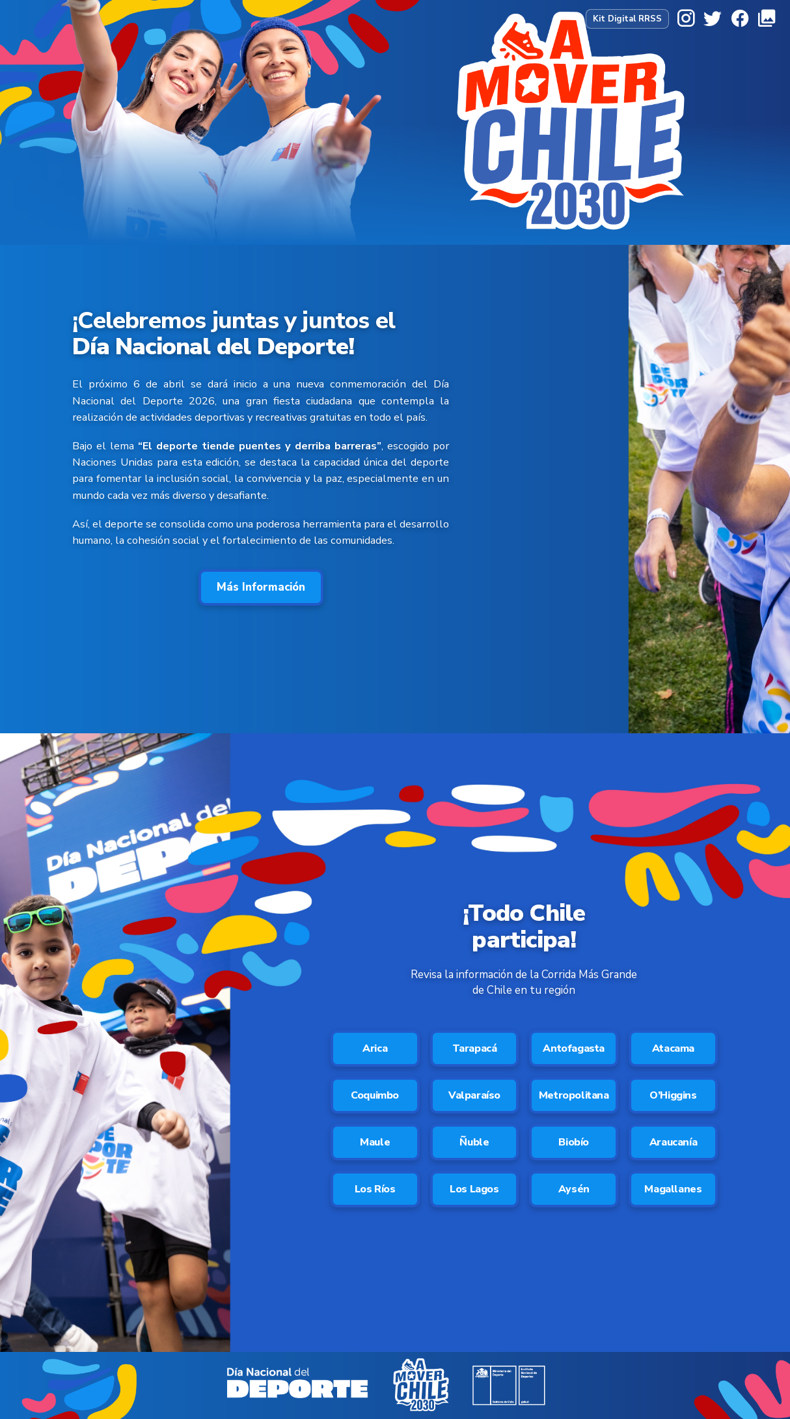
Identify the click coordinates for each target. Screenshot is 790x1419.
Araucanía (673, 1142)
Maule (375, 1142)
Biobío (573, 1142)
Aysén (574, 1189)
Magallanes (672, 1189)
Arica (374, 1048)
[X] (712, 19)
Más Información (261, 587)
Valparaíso (474, 1095)
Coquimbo (375, 1095)
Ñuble (474, 1142)
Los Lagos (474, 1189)
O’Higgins (672, 1095)
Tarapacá (474, 1048)
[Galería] (766, 19)
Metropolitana (574, 1095)
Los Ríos (375, 1189)
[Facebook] (739, 19)
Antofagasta (574, 1048)
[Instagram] (685, 19)
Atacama (673, 1048)
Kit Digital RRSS (627, 19)
